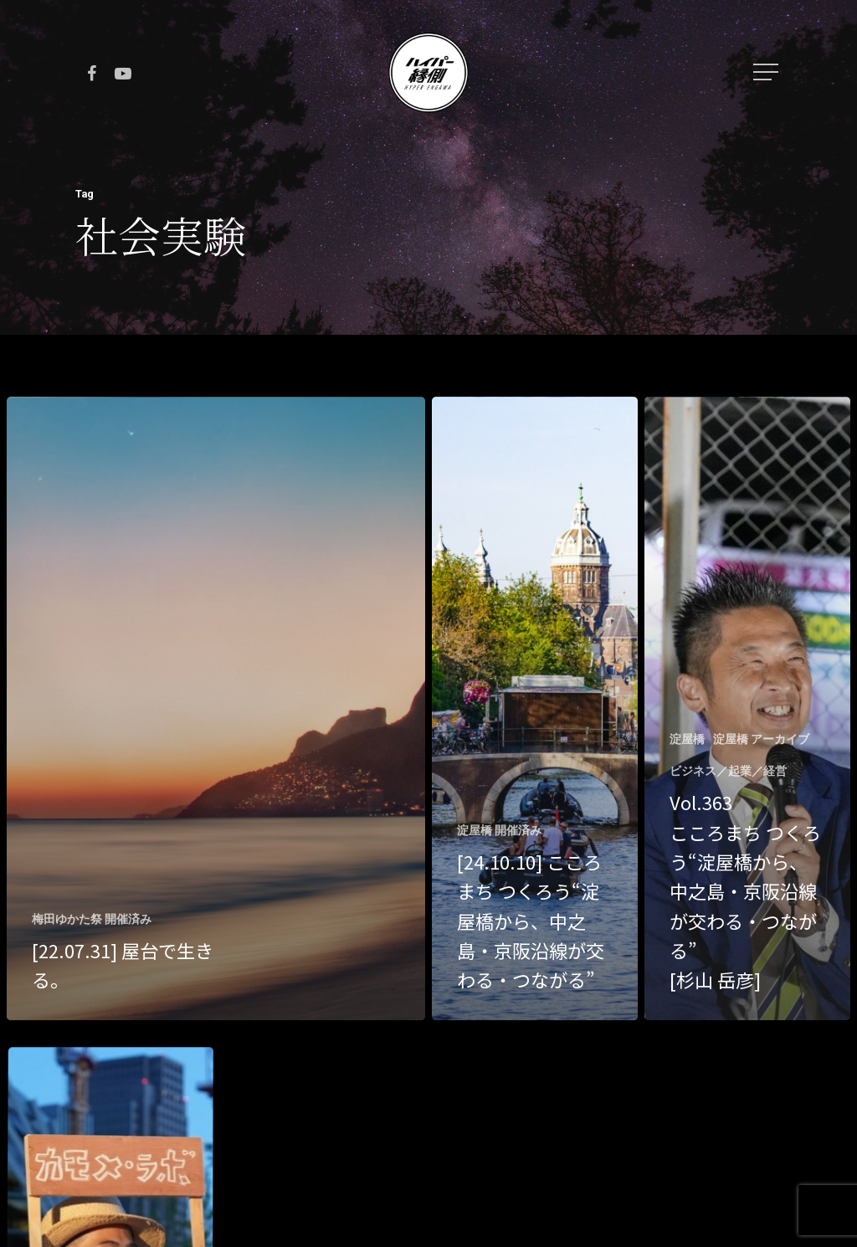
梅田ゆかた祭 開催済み (91, 919)
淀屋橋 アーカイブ (761, 739)
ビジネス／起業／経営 (728, 770)
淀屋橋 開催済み (499, 830)
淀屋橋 (687, 739)
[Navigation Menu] (767, 72)
